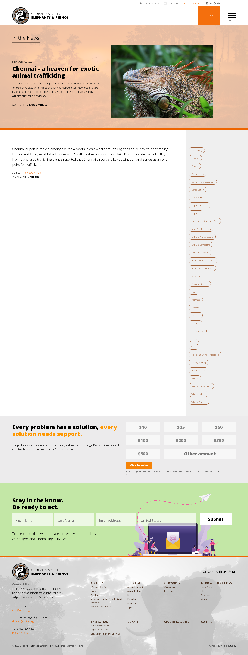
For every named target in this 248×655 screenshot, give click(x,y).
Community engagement (202, 181)
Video (204, 599)
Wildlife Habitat (198, 394)
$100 (143, 440)
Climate (194, 166)
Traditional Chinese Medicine (205, 354)
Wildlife (194, 378)
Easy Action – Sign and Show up (105, 633)
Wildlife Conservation (201, 386)
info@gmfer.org (21, 610)
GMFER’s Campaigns (200, 244)
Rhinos (194, 339)
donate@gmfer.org (23, 621)
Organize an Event (99, 629)
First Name (24, 520)
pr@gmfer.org (20, 632)
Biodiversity (196, 150)
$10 (143, 427)
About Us (97, 583)
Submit (216, 519)
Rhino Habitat (197, 331)
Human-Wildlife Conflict (202, 268)
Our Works (172, 583)
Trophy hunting (198, 362)
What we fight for (99, 587)
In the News (26, 37)
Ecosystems (196, 197)
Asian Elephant (134, 591)
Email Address (110, 520)
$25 (181, 427)
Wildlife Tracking (199, 402)
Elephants (196, 213)
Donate (209, 15)
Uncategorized (198, 370)
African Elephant (135, 587)
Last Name (65, 520)
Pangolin (195, 307)
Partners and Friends (101, 606)
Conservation (197, 189)
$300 (219, 440)
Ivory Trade (196, 276)
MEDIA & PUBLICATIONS (216, 583)
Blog (203, 591)
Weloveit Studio (227, 646)
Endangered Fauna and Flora (204, 221)
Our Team (95, 595)
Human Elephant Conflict (203, 260)
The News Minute (32, 172)
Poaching (195, 315)
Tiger (193, 347)
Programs (169, 591)
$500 (143, 454)
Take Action (99, 621)
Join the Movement (191, 3)
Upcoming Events (176, 621)
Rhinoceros (132, 603)
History (94, 591)
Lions (193, 291)
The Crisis (134, 583)
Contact (207, 621)
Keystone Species (199, 284)
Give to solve (139, 465)
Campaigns (169, 587)
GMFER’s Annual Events (202, 236)
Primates (195, 323)
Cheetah (195, 158)
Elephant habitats (199, 205)
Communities (197, 174)
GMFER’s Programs (200, 252)
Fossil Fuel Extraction (201, 229)
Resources (206, 595)
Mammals (195, 299)
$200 (181, 440)
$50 (219, 427)
